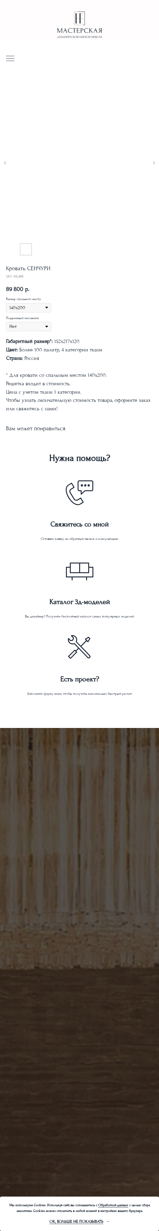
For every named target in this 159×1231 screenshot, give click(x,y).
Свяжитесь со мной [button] (79, 524)
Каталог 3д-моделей (79, 602)
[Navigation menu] (10, 59)
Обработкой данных (113, 1205)
